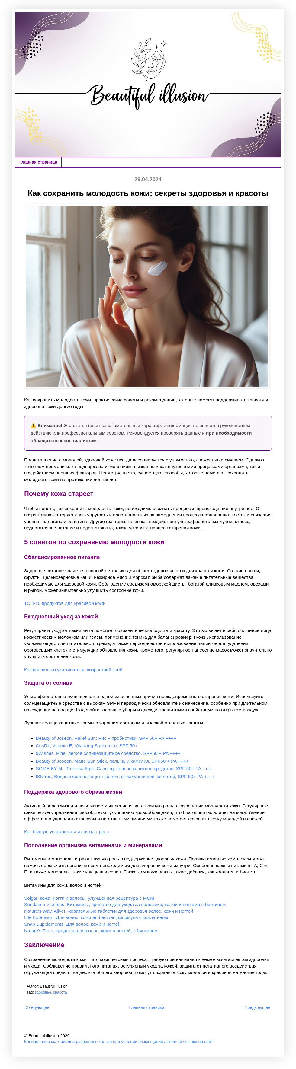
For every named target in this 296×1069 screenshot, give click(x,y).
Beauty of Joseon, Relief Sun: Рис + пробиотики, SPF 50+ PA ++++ (106, 738)
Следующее (37, 1007)
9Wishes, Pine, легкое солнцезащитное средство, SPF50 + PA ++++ (108, 753)
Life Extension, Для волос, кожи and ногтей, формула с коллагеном (96, 917)
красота (60, 992)
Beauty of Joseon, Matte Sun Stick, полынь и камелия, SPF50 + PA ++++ (112, 761)
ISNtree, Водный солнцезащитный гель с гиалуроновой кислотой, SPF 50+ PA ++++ (125, 776)
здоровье (43, 992)
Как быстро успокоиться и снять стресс (66, 831)
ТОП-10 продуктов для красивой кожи (64, 603)
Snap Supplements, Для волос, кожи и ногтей (72, 924)
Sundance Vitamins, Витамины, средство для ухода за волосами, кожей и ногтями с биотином (125, 904)
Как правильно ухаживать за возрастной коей (73, 669)
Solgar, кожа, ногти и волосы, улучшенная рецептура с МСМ (89, 898)
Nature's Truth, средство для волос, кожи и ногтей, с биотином (91, 930)
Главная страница (38, 162)
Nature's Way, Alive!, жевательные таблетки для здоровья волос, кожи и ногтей (108, 911)
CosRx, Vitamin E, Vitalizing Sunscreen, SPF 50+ (87, 745)
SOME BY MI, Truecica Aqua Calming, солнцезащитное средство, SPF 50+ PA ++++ (125, 768)
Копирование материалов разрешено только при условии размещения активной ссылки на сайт (118, 1041)
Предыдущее (257, 1007)
